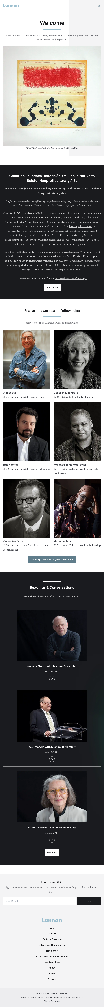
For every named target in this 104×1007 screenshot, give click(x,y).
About (52, 967)
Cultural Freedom (52, 939)
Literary (52, 933)
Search (52, 979)
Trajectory (55, 1001)
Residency (52, 950)
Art (52, 927)
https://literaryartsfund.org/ (71, 278)
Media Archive (52, 962)
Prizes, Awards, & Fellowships (52, 956)
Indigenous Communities (52, 945)
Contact (52, 973)
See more (52, 852)
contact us (79, 997)
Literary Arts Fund (80, 226)
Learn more (52, 287)
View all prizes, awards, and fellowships (52, 559)
